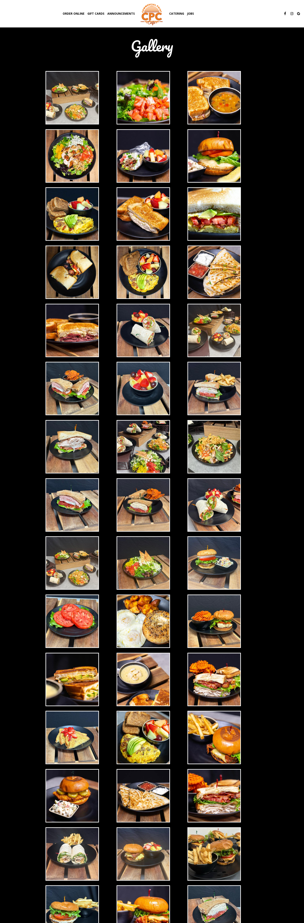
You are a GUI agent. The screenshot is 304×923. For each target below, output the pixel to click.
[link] (152, 14)
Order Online (73, 14)
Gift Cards (95, 14)
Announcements (121, 14)
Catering (176, 14)
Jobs (190, 14)
